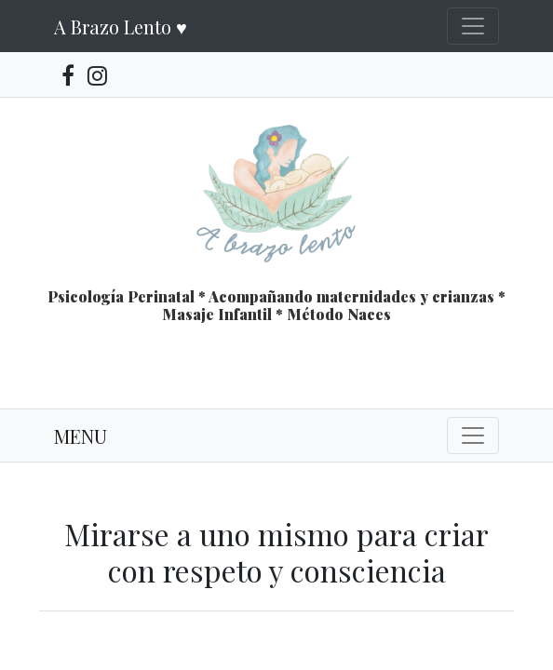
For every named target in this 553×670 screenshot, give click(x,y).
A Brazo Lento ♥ (120, 26)
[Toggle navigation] (473, 26)
